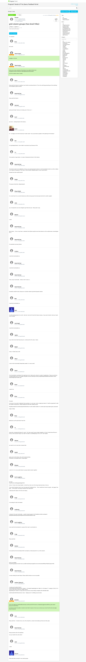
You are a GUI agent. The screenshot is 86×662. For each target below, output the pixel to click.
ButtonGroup (65, 57)
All (63, 17)
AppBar (64, 46)
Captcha (64, 59)
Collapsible (65, 71)
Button (64, 56)
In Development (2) (66, 28)
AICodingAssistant (66, 44)
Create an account (74, 4)
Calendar (64, 58)
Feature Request (66, 19)
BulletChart (65, 55)
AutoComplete (65, 48)
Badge (64, 51)
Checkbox (64, 65)
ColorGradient (65, 73)
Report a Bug (73, 11)
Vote (56, 20)
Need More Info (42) (66, 29)
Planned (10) (65, 31)
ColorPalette (65, 74)
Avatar (64, 50)
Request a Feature (64, 11)
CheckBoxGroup (66, 66)
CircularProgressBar (66, 70)
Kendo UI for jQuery (66, 42)
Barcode (64, 52)
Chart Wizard (65, 63)
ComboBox (65, 76)
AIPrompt (64, 45)
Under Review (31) (66, 32)
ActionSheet (65, 43)
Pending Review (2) (66, 30)
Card (63, 60)
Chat (63, 64)
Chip (63, 67)
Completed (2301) (66, 25)
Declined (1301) (66, 26)
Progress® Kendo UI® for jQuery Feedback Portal (23, 4)
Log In (77, 5)
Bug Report (65, 18)
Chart (64, 62)
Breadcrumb (65, 54)
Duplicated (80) (66, 27)
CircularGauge (65, 69)
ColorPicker (65, 75)
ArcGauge (65, 47)
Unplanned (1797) (66, 33)
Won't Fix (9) (65, 35)
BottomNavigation (66, 53)
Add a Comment (13, 33)
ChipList (64, 68)
